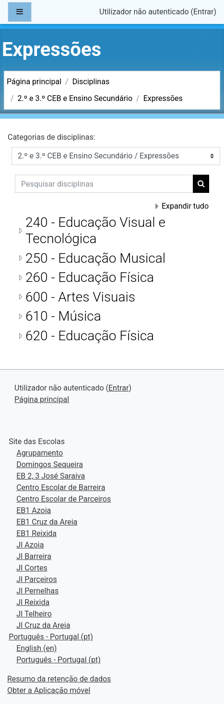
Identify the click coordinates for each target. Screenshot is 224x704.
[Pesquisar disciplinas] (104, 184)
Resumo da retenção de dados (59, 678)
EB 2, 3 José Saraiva (50, 476)
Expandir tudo (185, 206)
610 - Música (63, 316)
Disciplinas (90, 81)
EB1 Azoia (33, 510)
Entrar (203, 11)
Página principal (34, 81)
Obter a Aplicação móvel (48, 690)
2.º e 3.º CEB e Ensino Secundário (75, 98)
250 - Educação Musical (95, 258)
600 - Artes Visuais (80, 297)
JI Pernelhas (37, 590)
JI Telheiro (34, 613)
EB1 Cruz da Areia (46, 521)
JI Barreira (33, 556)
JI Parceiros (36, 579)
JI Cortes (31, 567)
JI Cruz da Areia (43, 625)
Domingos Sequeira (49, 464)
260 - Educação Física (89, 277)
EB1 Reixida (36, 533)
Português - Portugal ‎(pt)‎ (51, 636)
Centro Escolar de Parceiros (63, 498)
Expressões (163, 98)
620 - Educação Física (89, 336)
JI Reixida (32, 602)
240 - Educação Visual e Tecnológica (95, 230)
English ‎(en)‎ (36, 648)
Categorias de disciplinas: (51, 137)
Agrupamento (39, 453)
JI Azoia (30, 544)
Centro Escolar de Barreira (60, 487)
